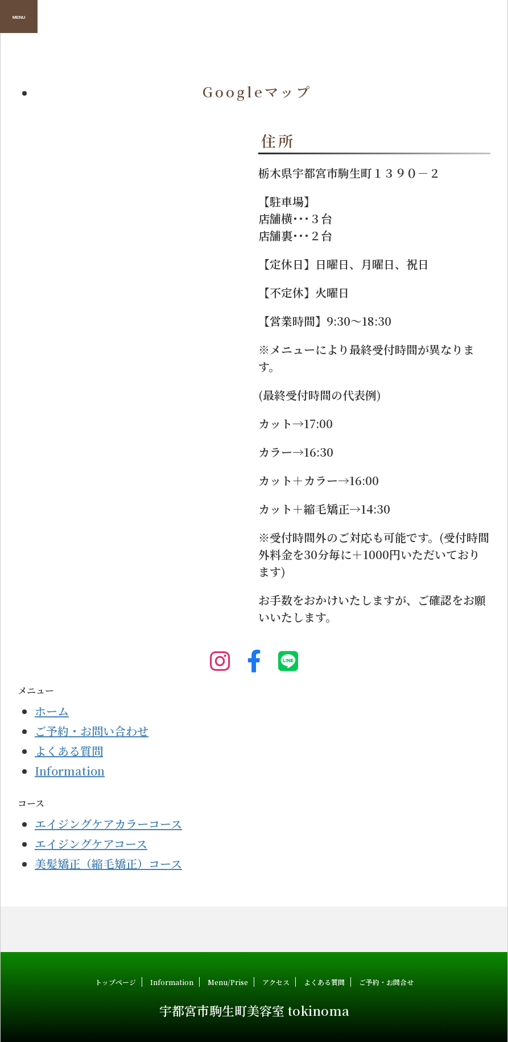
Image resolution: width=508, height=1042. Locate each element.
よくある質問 (69, 750)
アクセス (276, 982)
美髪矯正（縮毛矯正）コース (108, 863)
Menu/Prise (228, 982)
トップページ (115, 982)
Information (70, 770)
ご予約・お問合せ (386, 982)
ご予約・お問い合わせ (91, 731)
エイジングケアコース (91, 843)
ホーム (52, 711)
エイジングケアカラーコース (108, 823)
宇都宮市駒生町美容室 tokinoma (254, 1010)
